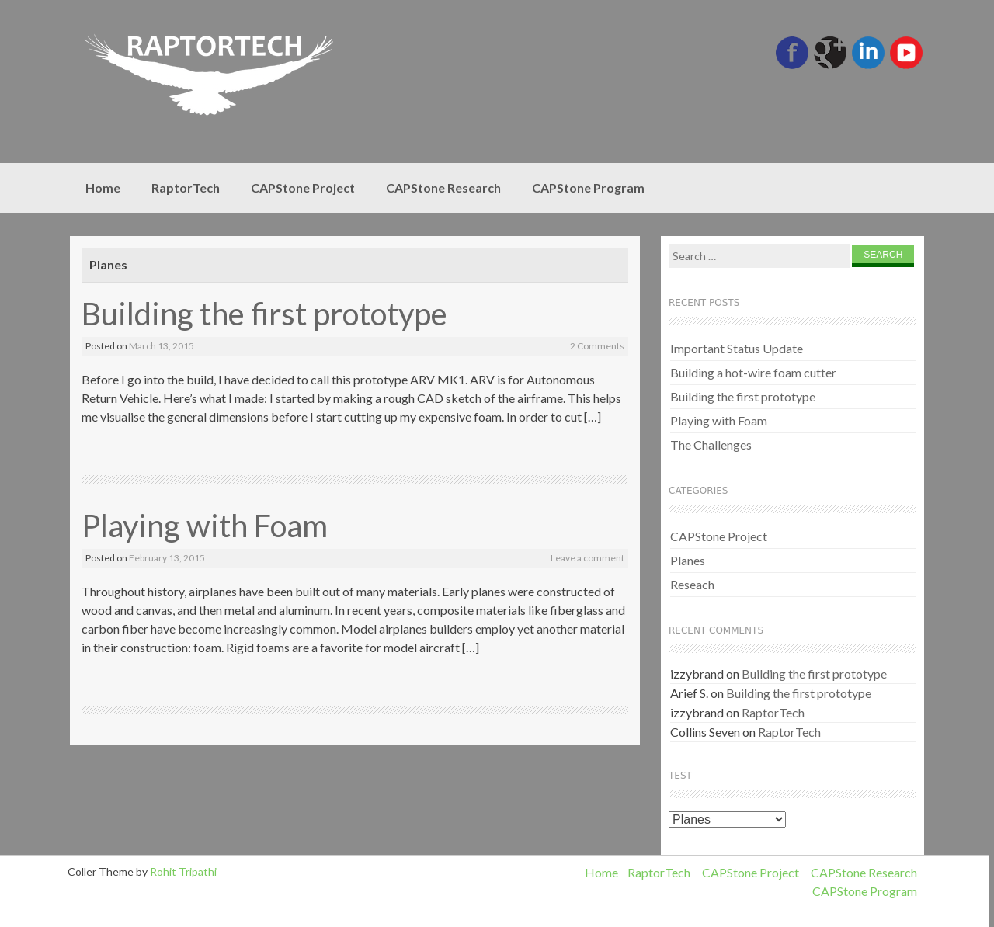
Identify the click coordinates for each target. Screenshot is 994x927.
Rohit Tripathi (183, 871)
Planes (687, 560)
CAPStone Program (588, 187)
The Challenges (711, 444)
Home (102, 187)
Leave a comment (587, 558)
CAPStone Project (303, 187)
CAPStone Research (443, 187)
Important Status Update (736, 348)
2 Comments (597, 346)
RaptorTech (185, 187)
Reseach (692, 584)
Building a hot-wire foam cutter (753, 372)
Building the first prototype (264, 313)
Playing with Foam (205, 525)
